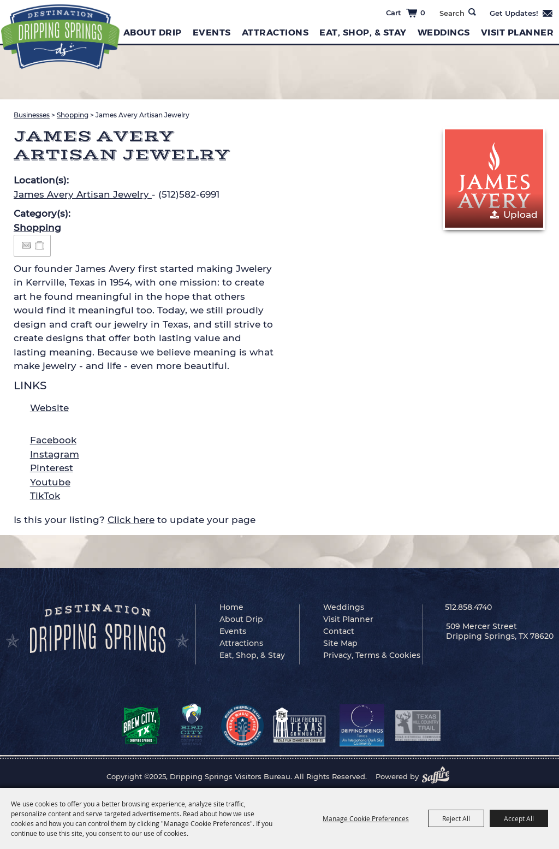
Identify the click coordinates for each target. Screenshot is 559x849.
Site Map (340, 643)
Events (212, 32)
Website (49, 407)
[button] (494, 178)
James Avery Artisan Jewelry (83, 194)
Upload (520, 214)
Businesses (32, 115)
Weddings (444, 32)
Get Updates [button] (522, 13)
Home (231, 607)
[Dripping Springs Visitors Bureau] (60, 37)
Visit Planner (517, 32)
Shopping (72, 115)
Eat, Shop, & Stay (363, 32)
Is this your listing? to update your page (134, 519)
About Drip (152, 32)
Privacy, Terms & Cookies (371, 655)
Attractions (275, 32)
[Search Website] (451, 13)
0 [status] (422, 12)
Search (472, 12)
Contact (338, 631)
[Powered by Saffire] (439, 776)
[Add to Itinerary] (40, 245)
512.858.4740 (468, 607)
